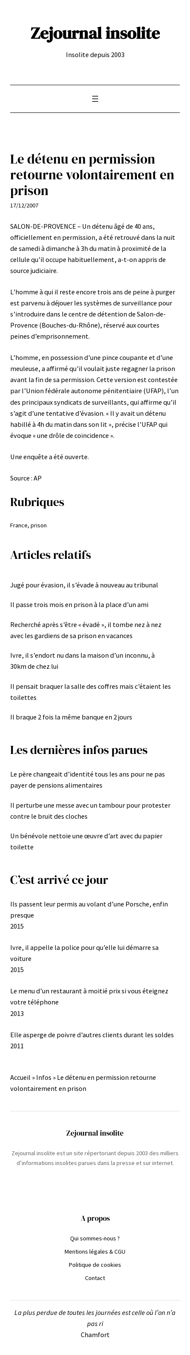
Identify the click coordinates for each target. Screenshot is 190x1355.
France (19, 525)
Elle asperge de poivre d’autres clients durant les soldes (92, 1034)
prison (39, 525)
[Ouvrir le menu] (95, 99)
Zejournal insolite (95, 32)
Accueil (20, 1077)
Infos (43, 1077)
